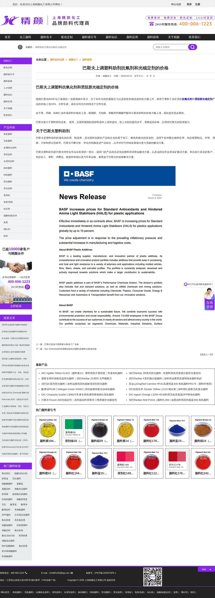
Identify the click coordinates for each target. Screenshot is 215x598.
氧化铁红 (6, 473)
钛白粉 (7, 209)
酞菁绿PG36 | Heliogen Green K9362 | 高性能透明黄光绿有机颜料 (78, 389)
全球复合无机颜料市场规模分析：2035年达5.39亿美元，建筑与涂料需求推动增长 (15, 333)
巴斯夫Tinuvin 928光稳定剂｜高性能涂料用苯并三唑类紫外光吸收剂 (79, 399)
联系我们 (194, 37)
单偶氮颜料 (20, 509)
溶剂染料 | (57, 592)
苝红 (4, 504)
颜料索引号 (89, 37)
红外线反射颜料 (22, 515)
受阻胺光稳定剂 (203, 99)
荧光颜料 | (106, 592)
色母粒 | (129, 592)
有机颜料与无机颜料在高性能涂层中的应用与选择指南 (15, 428)
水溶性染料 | (70, 592)
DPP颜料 (6, 515)
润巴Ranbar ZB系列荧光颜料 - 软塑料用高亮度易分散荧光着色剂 (165, 373)
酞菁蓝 (13, 504)
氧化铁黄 (6, 520)
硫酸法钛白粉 (21, 473)
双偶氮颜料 (7, 556)
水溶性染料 (9, 161)
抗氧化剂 (187, 99)
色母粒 (7, 195)
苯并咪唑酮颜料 (9, 551)
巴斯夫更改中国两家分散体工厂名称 (61, 344)
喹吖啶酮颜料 (8, 546)
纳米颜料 (8, 168)
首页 (7, 37)
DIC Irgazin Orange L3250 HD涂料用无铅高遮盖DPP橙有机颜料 (164, 394)
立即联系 (16, 306)
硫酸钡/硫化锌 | (164, 592)
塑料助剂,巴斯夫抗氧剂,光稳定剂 (50, 47)
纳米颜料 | (83, 592)
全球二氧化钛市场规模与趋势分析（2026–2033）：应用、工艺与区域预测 (15, 414)
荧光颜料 (8, 181)
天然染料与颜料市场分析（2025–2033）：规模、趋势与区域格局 (15, 441)
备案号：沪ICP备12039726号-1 (101, 573)
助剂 (6, 236)
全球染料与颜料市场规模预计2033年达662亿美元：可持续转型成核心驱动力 (16, 387)
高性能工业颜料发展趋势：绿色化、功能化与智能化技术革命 (14, 360)
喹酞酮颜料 (7, 484)
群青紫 (5, 494)
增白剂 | (185, 592)
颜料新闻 (153, 37)
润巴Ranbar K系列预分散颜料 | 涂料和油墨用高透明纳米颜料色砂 (165, 378)
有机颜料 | (18, 592)
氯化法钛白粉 (8, 535)
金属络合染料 (10, 147)
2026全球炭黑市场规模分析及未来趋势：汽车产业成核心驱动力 (15, 367)
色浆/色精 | (140, 592)
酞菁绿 (24, 504)
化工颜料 (25, 37)
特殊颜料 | (95, 592)
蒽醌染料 (6, 489)
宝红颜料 (16, 478)
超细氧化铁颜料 (19, 494)
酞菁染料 (6, 509)
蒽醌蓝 (20, 484)
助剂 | (193, 592)
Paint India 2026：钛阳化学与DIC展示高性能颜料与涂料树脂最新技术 (15, 400)
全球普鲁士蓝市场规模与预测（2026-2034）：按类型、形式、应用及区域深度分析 (16, 353)
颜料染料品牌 (57, 59)
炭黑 (6, 222)
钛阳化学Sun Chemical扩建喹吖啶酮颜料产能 (15, 394)
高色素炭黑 (20, 520)
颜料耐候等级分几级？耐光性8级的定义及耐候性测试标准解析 (16, 346)
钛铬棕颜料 (7, 499)
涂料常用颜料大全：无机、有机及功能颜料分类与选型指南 (15, 373)
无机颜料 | (29, 592)
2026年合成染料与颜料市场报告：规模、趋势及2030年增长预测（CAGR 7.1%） (15, 326)
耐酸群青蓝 (22, 499)
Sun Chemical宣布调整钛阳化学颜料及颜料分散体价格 (70, 349)
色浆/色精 (8, 202)
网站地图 (176, 4)
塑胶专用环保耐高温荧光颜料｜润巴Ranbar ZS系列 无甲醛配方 (76, 378)
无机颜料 (8, 141)
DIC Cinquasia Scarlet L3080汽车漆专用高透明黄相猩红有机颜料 (77, 394)
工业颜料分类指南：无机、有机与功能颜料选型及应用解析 (15, 407)
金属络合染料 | (43, 592)
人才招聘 (8, 88)
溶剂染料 (8, 154)
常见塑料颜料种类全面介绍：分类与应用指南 (15, 380)
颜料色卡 (46, 37)
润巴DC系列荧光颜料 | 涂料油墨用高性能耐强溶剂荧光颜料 (74, 383)
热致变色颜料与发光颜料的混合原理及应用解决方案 (15, 421)
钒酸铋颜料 (7, 525)
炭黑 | (176, 592)
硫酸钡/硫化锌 (10, 215)
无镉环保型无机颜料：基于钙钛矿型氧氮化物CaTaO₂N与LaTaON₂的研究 (15, 455)
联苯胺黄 (23, 535)
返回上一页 (206, 354)
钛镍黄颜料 (22, 525)
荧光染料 (8, 188)
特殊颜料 (8, 175)
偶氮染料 (6, 530)
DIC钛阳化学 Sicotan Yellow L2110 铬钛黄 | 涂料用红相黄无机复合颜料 (168, 389)
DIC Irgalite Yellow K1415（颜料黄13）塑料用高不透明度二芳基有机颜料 (82, 373)
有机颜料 (8, 134)
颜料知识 (111, 37)
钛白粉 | (151, 592)
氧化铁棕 (19, 530)
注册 (197, 4)
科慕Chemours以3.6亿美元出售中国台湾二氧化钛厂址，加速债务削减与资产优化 (15, 448)
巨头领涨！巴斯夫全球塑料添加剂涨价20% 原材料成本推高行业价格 (15, 339)
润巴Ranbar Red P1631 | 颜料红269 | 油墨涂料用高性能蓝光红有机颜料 (169, 399)
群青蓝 (5, 478)
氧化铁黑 (23, 546)
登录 (189, 4)
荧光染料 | (118, 592)
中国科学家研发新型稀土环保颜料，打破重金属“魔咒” (14, 434)
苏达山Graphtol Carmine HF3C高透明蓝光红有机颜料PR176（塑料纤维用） (171, 383)
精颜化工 (73, 59)
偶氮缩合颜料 (8, 541)
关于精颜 (174, 37)
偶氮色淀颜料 (21, 489)
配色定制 (67, 37)
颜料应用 (132, 37)
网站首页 (5, 592)
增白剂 (7, 229)
